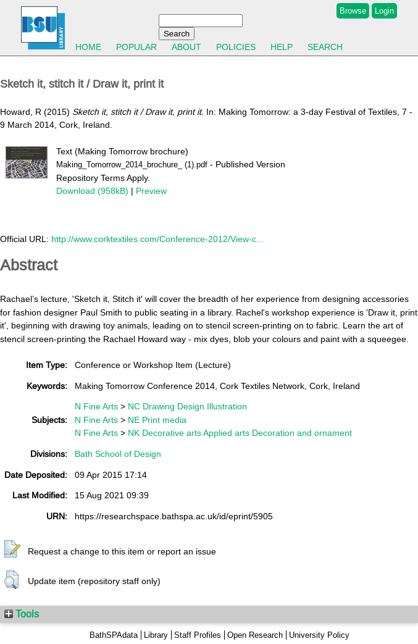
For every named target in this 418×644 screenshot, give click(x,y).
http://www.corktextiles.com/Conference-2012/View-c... (157, 239)
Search (325, 47)
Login (384, 10)
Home (88, 47)
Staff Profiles (197, 635)
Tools (21, 613)
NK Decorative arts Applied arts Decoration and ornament (240, 433)
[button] (12, 549)
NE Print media (157, 420)
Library (156, 635)
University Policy (319, 635)
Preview (151, 191)
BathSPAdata (114, 635)
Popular (136, 47)
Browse (353, 10)
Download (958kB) (92, 191)
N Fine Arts (96, 406)
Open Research (255, 635)
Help (281, 47)
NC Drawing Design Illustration (187, 406)
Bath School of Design (118, 454)
